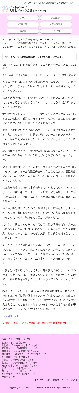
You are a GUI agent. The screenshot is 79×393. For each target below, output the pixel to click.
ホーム (23, 17)
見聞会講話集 (56, 24)
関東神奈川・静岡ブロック (15, 354)
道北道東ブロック (10, 345)
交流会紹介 (56, 17)
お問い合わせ (52, 379)
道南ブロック (23, 342)
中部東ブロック (22, 357)
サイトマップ (68, 379)
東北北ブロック (28, 345)
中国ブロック (25, 368)
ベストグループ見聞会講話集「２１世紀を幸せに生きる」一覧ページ (36, 43)
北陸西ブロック (9, 362)
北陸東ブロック (26, 359)
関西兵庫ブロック (32, 365)
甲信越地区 (7, 357)
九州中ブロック (9, 374)
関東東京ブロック (27, 348)
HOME (40, 379)
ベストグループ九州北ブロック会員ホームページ (28, 9)
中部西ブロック (9, 359)
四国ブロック (8, 371)
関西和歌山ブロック (11, 365)
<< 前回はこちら (10, 316)
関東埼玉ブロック (10, 351)
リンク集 (56, 31)
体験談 (23, 31)
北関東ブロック (37, 354)
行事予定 (22, 24)
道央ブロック (8, 342)
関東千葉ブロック (29, 351)
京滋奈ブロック (9, 368)
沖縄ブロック (8, 377)
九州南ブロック (26, 374)
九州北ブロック (24, 371)
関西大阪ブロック (27, 362)
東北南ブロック (9, 348)
